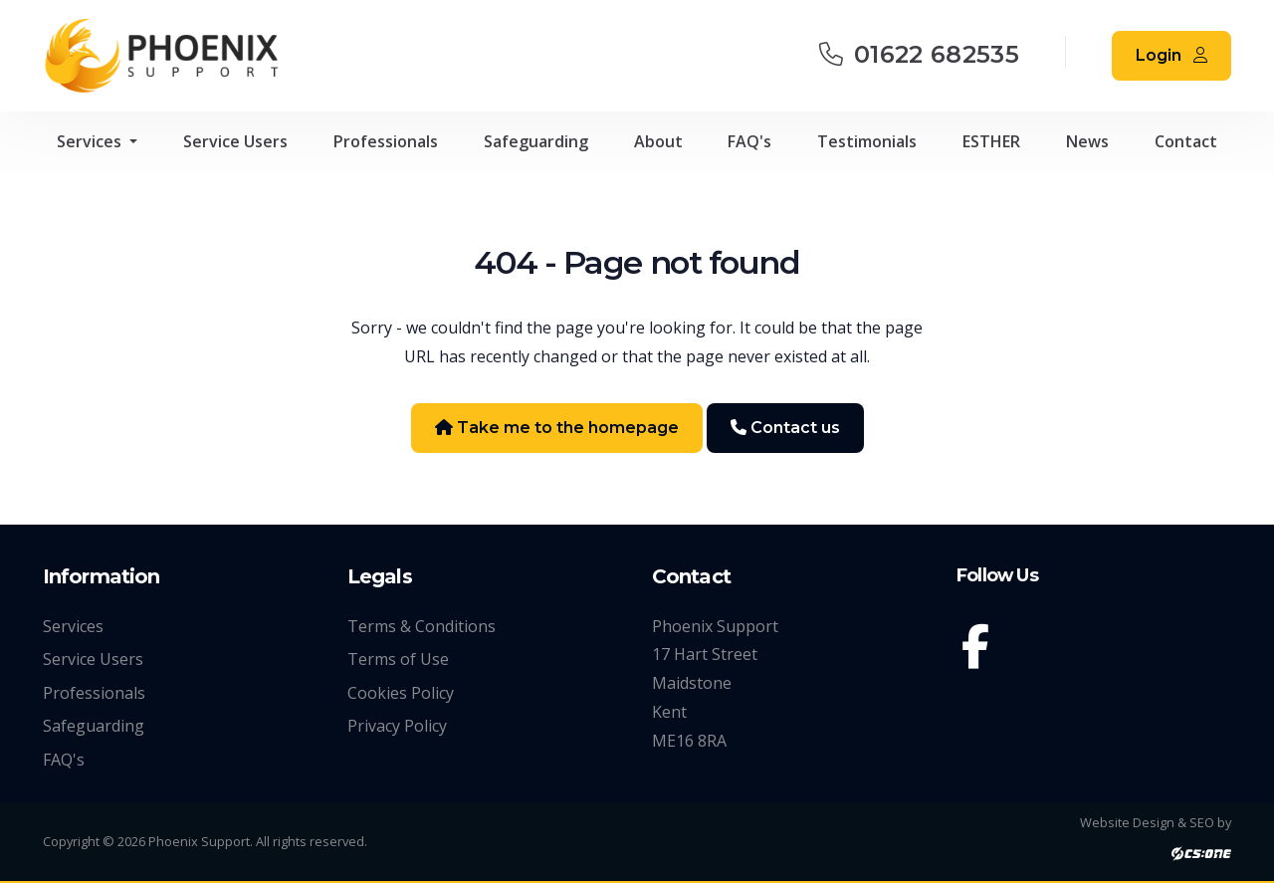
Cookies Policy (400, 693)
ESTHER (991, 141)
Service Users (235, 141)
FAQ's (749, 141)
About (658, 141)
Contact (1186, 141)
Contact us (785, 427)
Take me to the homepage (557, 427)
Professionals (385, 141)
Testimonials (867, 141)
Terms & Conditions (421, 626)
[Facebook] (979, 650)
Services (91, 141)
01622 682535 (919, 54)
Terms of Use (398, 659)
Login (1171, 55)
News (1087, 141)
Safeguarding (536, 141)
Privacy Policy (397, 726)
